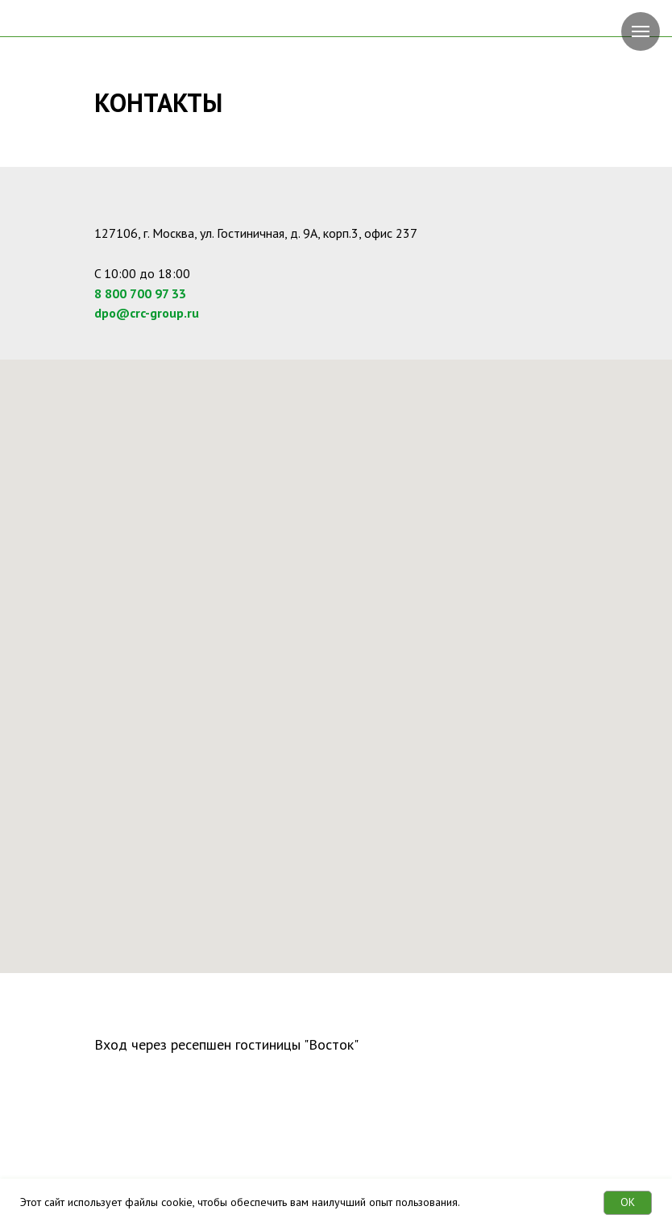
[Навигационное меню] (640, 31)
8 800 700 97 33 (140, 293)
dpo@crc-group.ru (146, 313)
